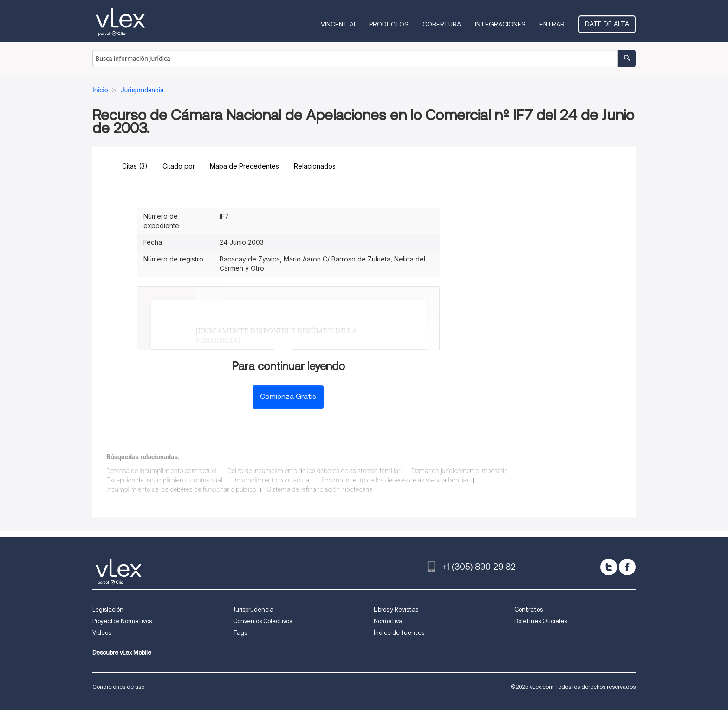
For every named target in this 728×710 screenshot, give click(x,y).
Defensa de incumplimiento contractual (161, 471)
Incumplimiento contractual (272, 480)
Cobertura (441, 24)
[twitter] (608, 567)
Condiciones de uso (118, 687)
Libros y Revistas (396, 609)
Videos (101, 632)
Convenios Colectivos (262, 621)
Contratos (528, 609)
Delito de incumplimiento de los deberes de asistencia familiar (314, 471)
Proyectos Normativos (122, 621)
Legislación (108, 609)
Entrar (552, 24)
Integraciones (500, 24)
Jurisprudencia (253, 609)
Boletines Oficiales (540, 621)
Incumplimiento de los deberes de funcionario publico (181, 489)
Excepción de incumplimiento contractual (164, 480)
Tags (240, 632)
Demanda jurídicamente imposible (459, 471)
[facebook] (627, 567)
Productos (389, 24)
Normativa (388, 621)
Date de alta (607, 23)
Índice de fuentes (399, 632)
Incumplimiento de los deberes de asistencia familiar (395, 480)
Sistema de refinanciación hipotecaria (320, 489)
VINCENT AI (338, 24)
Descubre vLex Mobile (121, 652)
